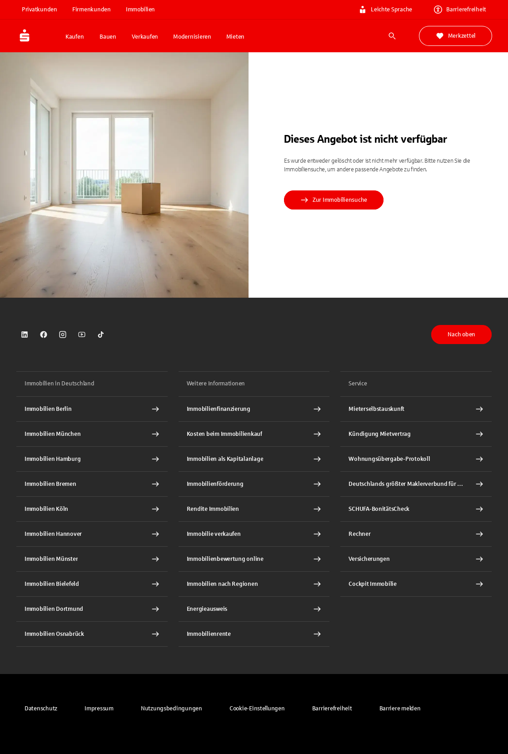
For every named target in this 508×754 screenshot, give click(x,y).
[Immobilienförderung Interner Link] (254, 484)
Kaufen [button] (74, 37)
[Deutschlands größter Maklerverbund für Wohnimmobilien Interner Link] (416, 484)
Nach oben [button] (461, 334)
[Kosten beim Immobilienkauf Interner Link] (254, 434)
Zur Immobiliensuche (333, 200)
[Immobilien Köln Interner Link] (92, 509)
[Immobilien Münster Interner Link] (92, 559)
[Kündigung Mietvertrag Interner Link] (416, 434)
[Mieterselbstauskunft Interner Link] (416, 409)
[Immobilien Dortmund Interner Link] (92, 609)
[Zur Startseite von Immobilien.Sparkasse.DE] (38, 36)
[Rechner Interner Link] (416, 534)
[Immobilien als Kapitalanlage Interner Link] (254, 459)
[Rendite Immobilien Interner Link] (254, 509)
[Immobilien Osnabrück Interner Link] (92, 634)
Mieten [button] (235, 37)
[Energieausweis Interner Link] (254, 609)
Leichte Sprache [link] (385, 9)
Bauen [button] (108, 37)
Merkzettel (455, 36)
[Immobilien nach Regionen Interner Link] (254, 584)
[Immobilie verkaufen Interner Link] (254, 534)
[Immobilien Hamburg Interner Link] (92, 459)
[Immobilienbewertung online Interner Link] (254, 559)
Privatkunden (39, 9)
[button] (257, 708)
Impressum (99, 708)
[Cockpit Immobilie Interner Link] (416, 584)
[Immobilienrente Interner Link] (254, 634)
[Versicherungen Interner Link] (416, 559)
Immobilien (140, 9)
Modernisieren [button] (192, 37)
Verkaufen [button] (145, 37)
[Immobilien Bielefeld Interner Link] (92, 584)
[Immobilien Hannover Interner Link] (92, 534)
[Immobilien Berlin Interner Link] (92, 409)
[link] (24, 334)
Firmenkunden (91, 9)
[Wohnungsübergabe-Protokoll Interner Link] (416, 459)
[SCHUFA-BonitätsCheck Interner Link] (416, 509)
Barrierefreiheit (332, 708)
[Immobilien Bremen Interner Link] (92, 484)
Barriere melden (400, 708)
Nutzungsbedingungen (171, 708)
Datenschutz (41, 708)
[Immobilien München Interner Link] (92, 434)
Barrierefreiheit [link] (460, 9)
